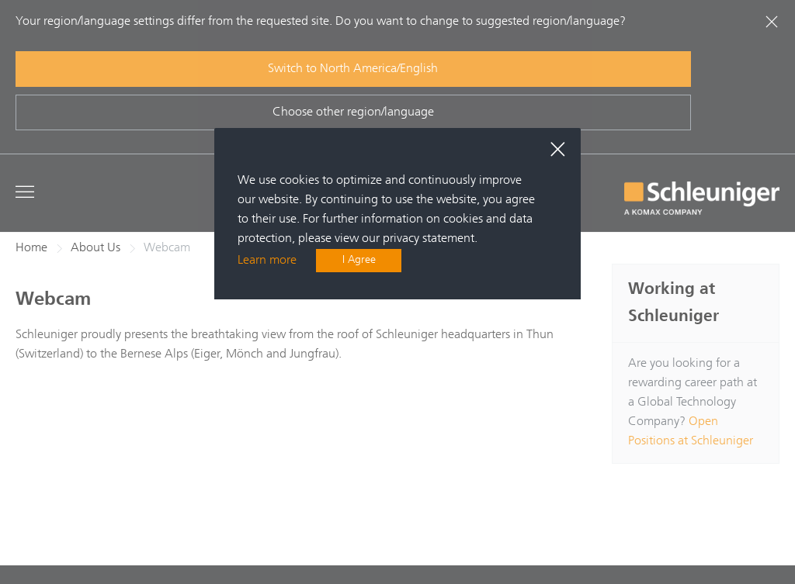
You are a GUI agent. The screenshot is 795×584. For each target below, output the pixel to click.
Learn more (267, 261)
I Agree (359, 261)
